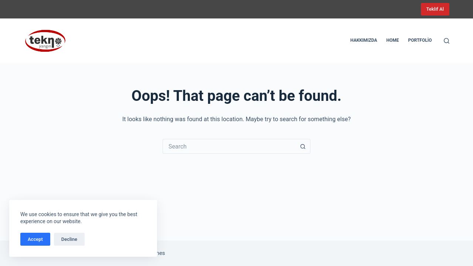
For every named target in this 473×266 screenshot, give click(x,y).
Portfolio (420, 40)
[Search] (446, 41)
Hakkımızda (363, 40)
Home (393, 40)
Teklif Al (435, 9)
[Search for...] (229, 146)
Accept (35, 239)
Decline (69, 239)
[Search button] (303, 146)
